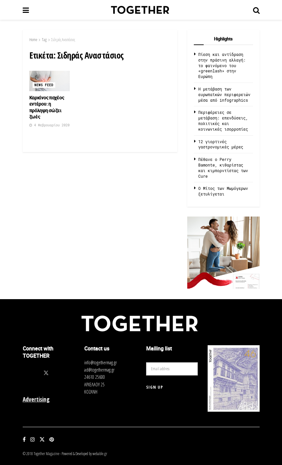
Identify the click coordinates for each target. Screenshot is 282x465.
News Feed (44, 85)
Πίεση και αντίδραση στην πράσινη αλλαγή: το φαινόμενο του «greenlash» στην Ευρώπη (222, 65)
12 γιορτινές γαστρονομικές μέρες (221, 144)
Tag (44, 39)
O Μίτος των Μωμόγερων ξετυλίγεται (223, 191)
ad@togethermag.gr (99, 370)
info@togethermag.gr (100, 362)
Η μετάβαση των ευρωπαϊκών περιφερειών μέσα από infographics (224, 94)
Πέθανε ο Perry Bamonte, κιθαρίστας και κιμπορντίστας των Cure (223, 167)
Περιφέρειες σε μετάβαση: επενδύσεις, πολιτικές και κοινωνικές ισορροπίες (223, 120)
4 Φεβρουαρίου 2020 (49, 125)
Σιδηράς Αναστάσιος (63, 39)
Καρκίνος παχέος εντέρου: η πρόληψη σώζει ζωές (46, 107)
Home (33, 39)
